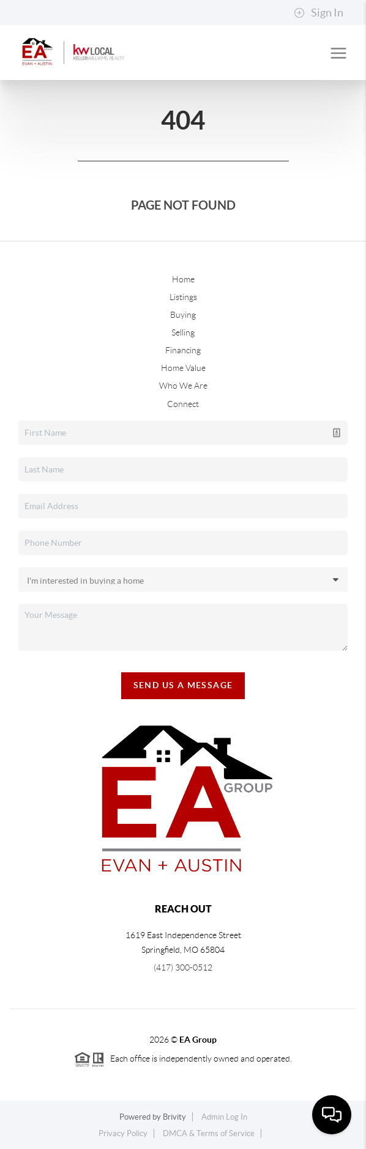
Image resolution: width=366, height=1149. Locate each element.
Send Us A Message (183, 685)
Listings (183, 297)
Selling (183, 332)
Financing (183, 350)
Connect (183, 404)
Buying (183, 315)
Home (183, 279)
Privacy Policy (123, 1133)
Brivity (174, 1116)
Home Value (183, 368)
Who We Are (183, 386)
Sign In (318, 13)
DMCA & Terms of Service (209, 1133)
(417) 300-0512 (183, 967)
